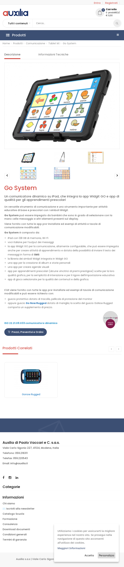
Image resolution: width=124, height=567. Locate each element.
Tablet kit (54, 43)
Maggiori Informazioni (71, 548)
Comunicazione (35, 43)
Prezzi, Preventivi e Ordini (25, 332)
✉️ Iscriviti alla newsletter (19, 508)
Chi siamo (9, 503)
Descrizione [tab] (12, 54)
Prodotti (18, 43)
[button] (19, 23)
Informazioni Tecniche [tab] (53, 54)
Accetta (89, 555)
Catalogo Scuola (13, 514)
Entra (97, 3)
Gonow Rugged (31, 394)
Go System (69, 43)
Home (6, 43)
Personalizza (106, 555)
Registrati (111, 3)
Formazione (10, 519)
